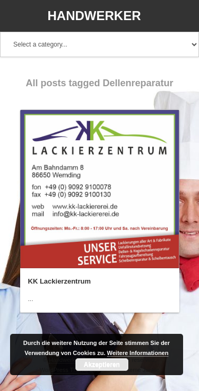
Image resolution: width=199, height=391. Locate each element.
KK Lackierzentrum (59, 281)
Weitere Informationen (138, 353)
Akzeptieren (102, 364)
